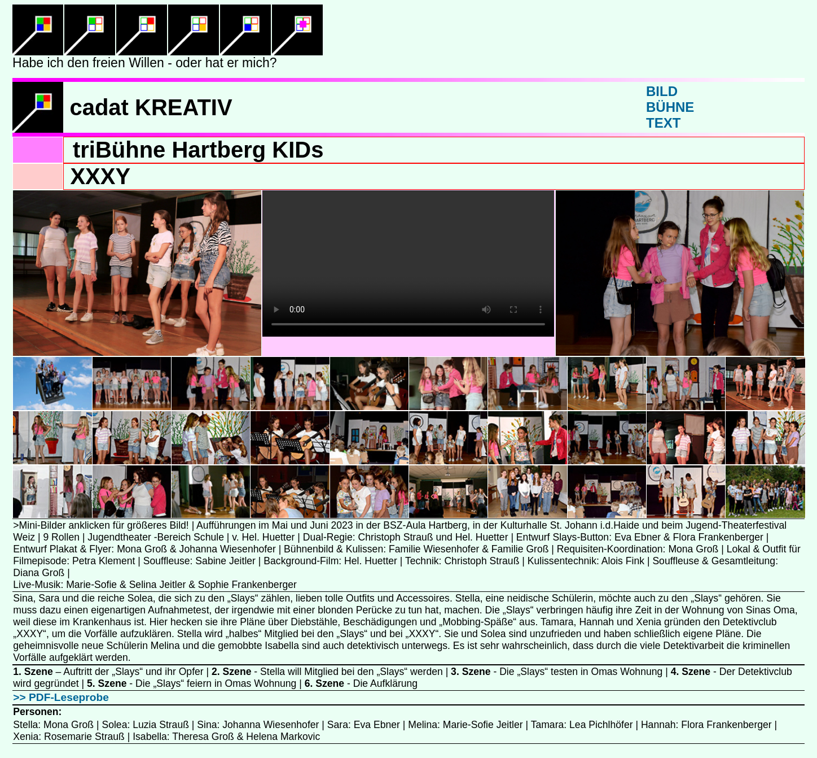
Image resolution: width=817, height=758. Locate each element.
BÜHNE (670, 107)
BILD (662, 91)
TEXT (663, 122)
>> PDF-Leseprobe (61, 697)
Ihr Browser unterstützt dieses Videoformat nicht (408, 263)
